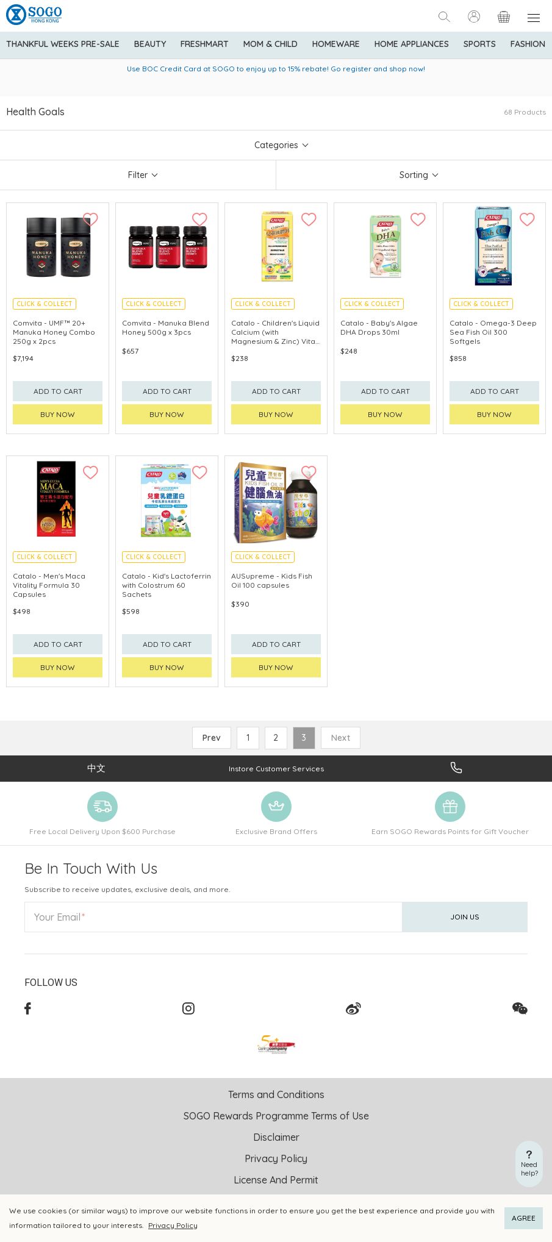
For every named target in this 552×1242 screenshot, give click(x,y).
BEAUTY (150, 43)
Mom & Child (270, 43)
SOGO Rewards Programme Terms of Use (276, 1116)
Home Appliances (412, 43)
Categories (276, 145)
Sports (480, 43)
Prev (212, 737)
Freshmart (205, 43)
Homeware (336, 43)
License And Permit (276, 1180)
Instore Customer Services (276, 768)
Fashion (528, 43)
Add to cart (58, 391)
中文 (96, 768)
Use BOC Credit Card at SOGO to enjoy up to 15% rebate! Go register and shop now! (276, 68)
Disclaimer (276, 1137)
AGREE (524, 1217)
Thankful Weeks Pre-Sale (63, 43)
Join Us (464, 916)
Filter (138, 175)
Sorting (414, 175)
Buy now (57, 414)
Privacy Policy (173, 1225)
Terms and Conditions (276, 1094)
